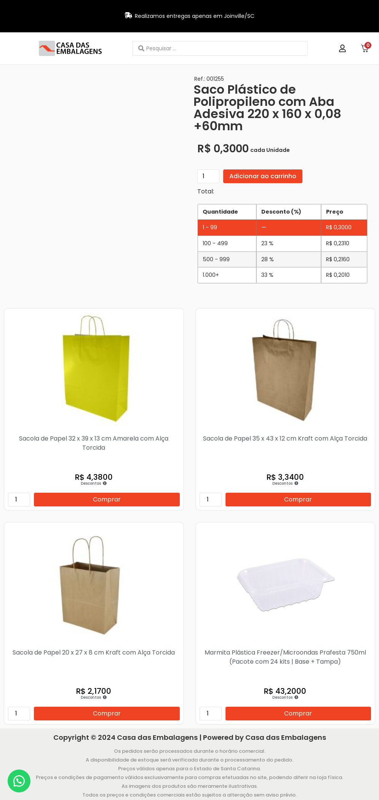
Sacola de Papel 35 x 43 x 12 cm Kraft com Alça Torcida (285, 438)
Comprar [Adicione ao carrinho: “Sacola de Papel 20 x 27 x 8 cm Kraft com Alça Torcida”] (107, 713)
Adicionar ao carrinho (262, 176)
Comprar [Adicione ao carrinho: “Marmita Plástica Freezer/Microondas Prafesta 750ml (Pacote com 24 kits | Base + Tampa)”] (298, 713)
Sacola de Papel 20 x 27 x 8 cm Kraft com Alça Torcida (94, 652)
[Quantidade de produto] (208, 176)
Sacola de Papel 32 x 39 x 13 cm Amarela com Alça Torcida (93, 443)
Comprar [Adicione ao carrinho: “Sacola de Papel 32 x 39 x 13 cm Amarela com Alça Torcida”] (107, 499)
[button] (19, 781)
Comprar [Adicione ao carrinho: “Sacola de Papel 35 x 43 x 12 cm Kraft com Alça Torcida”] (298, 499)
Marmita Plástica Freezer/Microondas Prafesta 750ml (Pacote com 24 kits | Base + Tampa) (285, 657)
